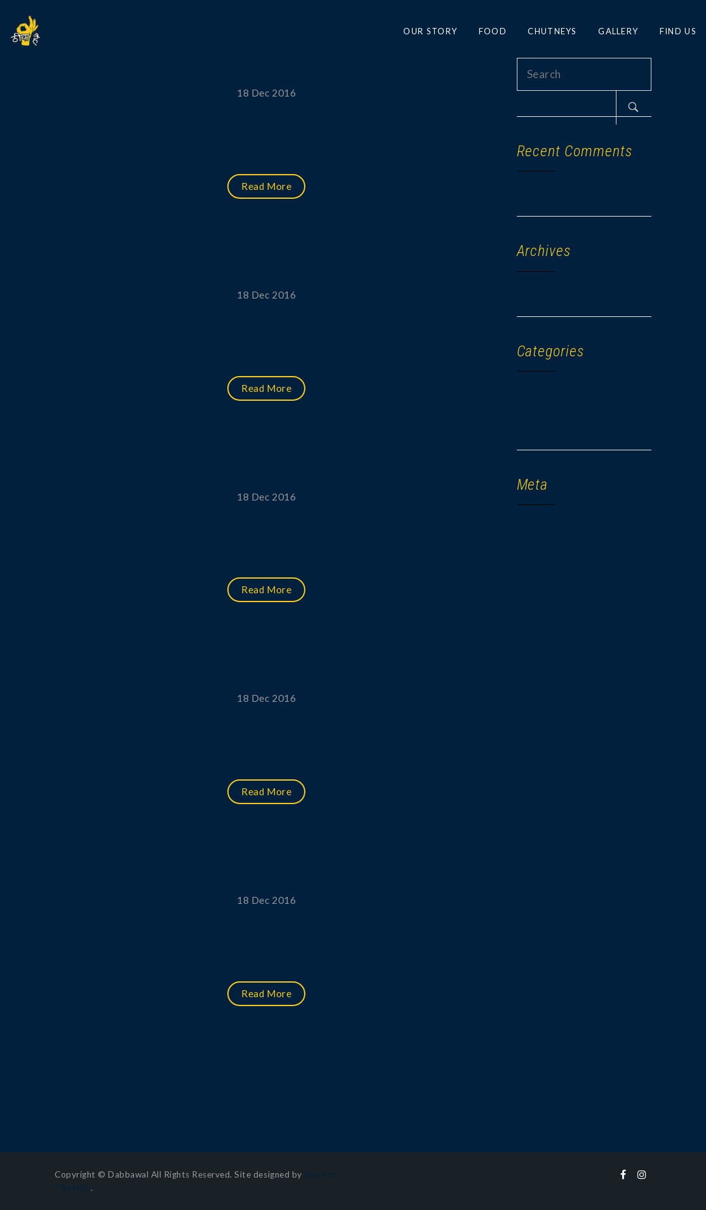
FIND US (678, 31)
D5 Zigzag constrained (266, 524)
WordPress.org (556, 616)
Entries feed (547, 563)
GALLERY (618, 31)
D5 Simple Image (266, 121)
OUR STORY (430, 31)
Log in (532, 537)
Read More (266, 186)
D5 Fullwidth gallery (266, 323)
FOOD (493, 31)
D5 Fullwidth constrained (267, 928)
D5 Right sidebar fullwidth (266, 726)
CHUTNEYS (552, 31)
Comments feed (557, 589)
